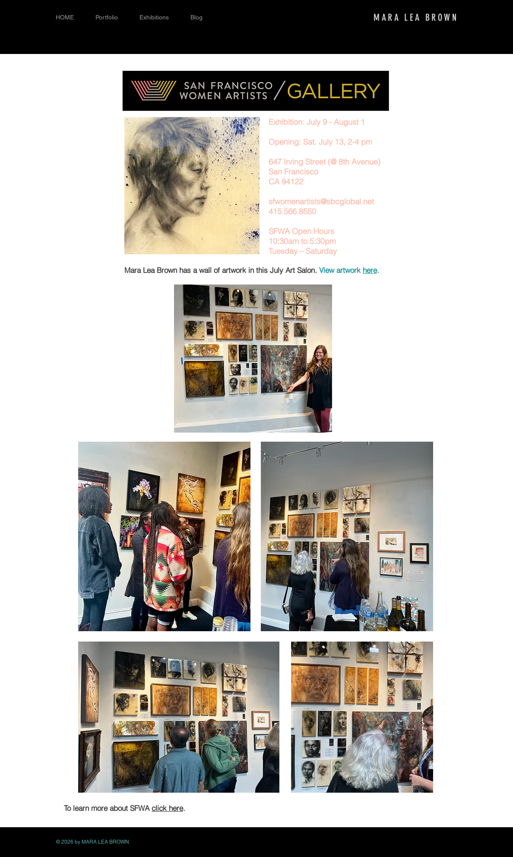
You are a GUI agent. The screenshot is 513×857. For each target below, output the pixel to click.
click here (167, 808)
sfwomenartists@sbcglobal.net (321, 201)
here (370, 270)
